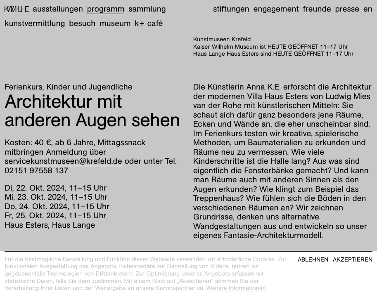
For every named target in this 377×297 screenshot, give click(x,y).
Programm (106, 9)
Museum (115, 23)
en (367, 9)
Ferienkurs (23, 87)
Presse (347, 9)
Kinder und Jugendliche (89, 87)
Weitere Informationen (236, 288)
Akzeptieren (352, 259)
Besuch (82, 23)
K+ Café (149, 23)
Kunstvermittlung (35, 23)
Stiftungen (231, 9)
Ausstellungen (58, 9)
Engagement (276, 9)
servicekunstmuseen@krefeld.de (63, 161)
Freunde (317, 9)
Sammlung (147, 9)
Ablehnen (313, 259)
